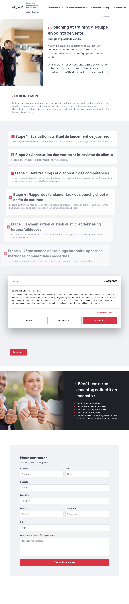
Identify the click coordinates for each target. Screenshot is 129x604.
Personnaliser (64, 320)
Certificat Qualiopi (100, 7)
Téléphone (71, 508)
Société (24, 482)
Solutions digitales (75, 7)
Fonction (24, 495)
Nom (68, 468)
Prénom (24, 468)
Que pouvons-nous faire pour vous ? (38, 535)
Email (23, 508)
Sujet (22, 521)
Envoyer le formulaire (64, 562)
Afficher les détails (103, 313)
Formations (54, 7)
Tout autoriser (100, 320)
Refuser (29, 320)
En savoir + (18, 352)
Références (120, 7)
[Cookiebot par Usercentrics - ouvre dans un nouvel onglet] (106, 282)
